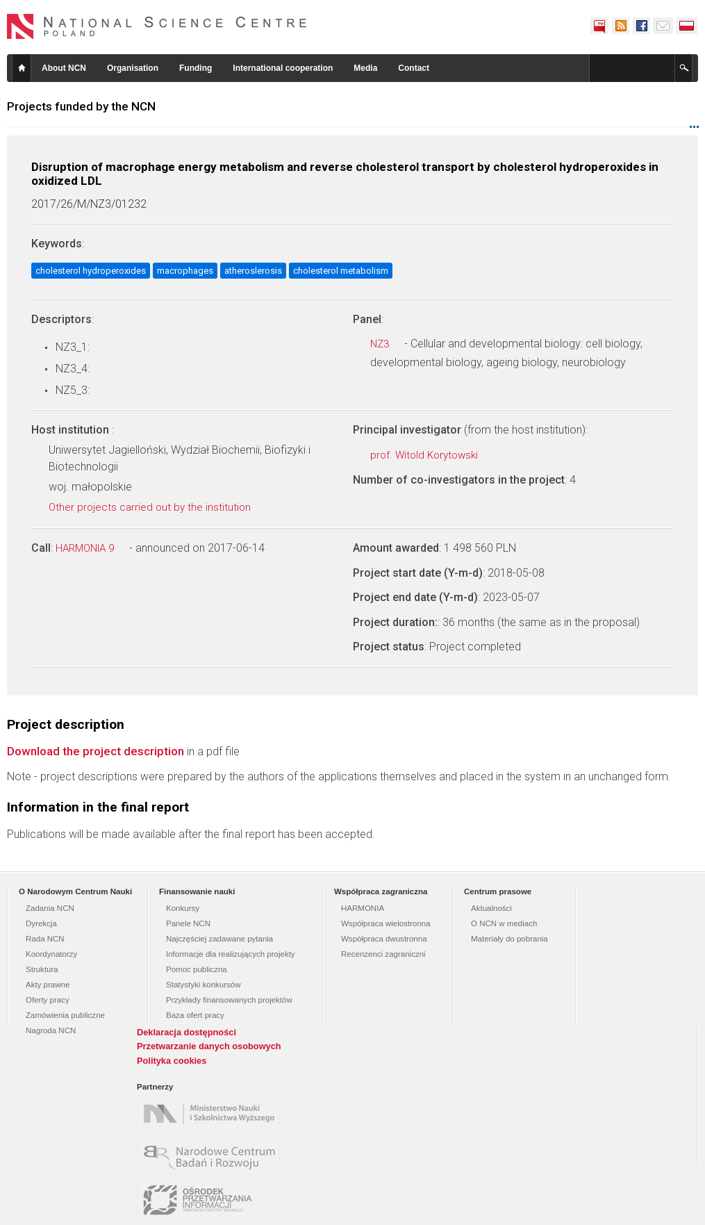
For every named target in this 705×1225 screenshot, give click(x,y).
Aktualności (491, 908)
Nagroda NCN (51, 1030)
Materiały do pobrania (509, 939)
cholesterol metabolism (340, 270)
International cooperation (283, 68)
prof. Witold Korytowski (431, 455)
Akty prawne (47, 984)
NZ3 (387, 344)
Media (365, 68)
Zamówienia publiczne (65, 1015)
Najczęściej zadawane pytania (219, 939)
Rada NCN (45, 939)
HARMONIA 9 (92, 548)
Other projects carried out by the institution (157, 507)
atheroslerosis (253, 270)
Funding (195, 68)
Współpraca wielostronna (386, 923)
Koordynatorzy (51, 954)
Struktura (42, 969)
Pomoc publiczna (196, 969)
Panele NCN (188, 923)
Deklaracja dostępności (186, 1032)
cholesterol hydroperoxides (90, 270)
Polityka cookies (171, 1060)
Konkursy (182, 908)
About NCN (64, 68)
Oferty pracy (47, 1000)
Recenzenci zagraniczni (383, 954)
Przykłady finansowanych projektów (229, 1000)
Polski (687, 25)
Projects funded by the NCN (81, 106)
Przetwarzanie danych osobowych (209, 1046)
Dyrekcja (41, 923)
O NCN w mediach (504, 923)
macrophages (185, 270)
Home (21, 68)
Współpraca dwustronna (384, 939)
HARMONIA (362, 908)
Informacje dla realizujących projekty (230, 954)
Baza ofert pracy (195, 1015)
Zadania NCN (50, 908)
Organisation (132, 68)
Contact (413, 68)
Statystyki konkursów (203, 984)
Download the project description (95, 751)
